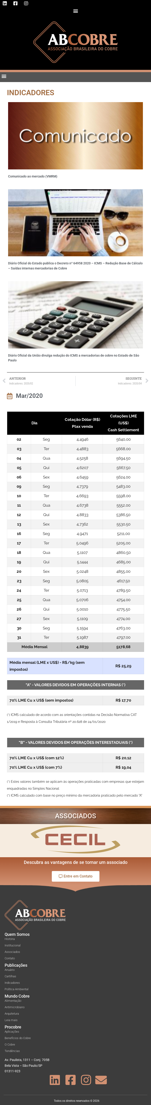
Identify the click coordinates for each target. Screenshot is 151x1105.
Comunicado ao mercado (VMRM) (32, 176)
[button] (75, 11)
